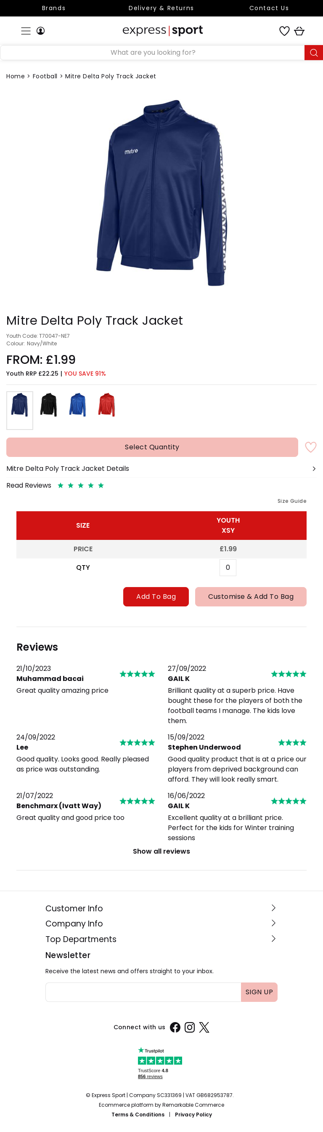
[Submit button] (313, 52)
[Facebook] (175, 1027)
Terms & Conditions (137, 1114)
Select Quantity (152, 447)
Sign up (259, 992)
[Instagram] (190, 1027)
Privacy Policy (193, 1114)
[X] (204, 1027)
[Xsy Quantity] (228, 567)
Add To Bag (156, 596)
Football (45, 76)
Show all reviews (161, 851)
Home (15, 76)
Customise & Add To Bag (251, 596)
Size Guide (292, 501)
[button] (161, 472)
